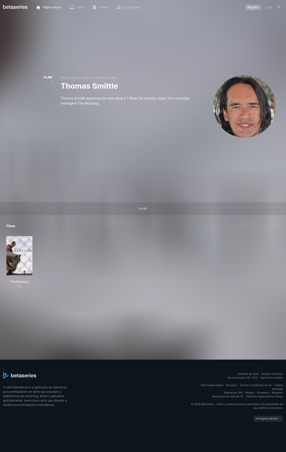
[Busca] (279, 7)
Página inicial (70, 77)
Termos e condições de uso (256, 385)
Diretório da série (248, 373)
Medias (249, 392)
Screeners (263, 392)
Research (277, 392)
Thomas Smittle (105, 77)
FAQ (255, 377)
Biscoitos (231, 385)
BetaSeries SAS (233, 392)
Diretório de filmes (272, 373)
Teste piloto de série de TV (228, 396)
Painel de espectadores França (264, 396)
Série (86, 77)
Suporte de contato (271, 377)
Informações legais (212, 385)
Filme (143, 208)
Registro (253, 7)
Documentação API (239, 377)
